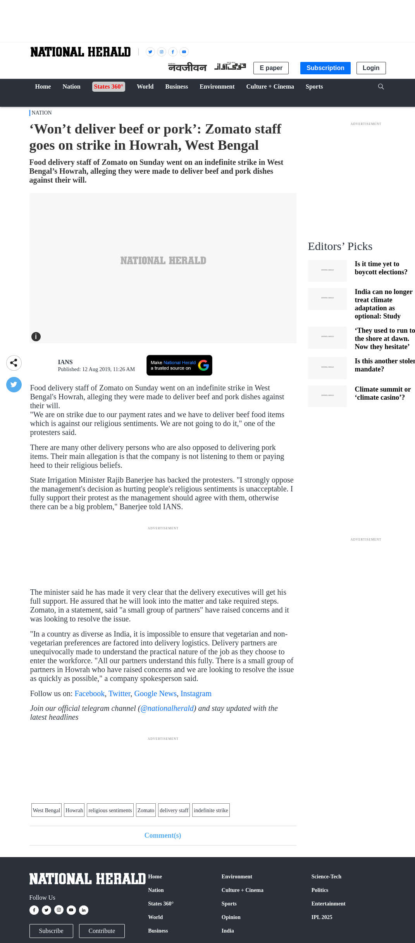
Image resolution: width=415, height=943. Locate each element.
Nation (42, 113)
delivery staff (174, 810)
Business (158, 931)
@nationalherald (166, 708)
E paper (271, 68)
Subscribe (51, 931)
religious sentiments (110, 810)
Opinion (231, 917)
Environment (237, 877)
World (155, 917)
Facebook (90, 693)
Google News (155, 693)
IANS (65, 362)
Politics (320, 890)
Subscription (325, 68)
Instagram (196, 693)
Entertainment (329, 904)
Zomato (146, 810)
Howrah (74, 810)
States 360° (161, 904)
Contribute (102, 931)
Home (155, 877)
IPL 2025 (322, 917)
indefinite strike (211, 810)
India (228, 931)
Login (371, 68)
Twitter (119, 693)
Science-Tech (326, 877)
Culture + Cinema (242, 890)
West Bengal (46, 810)
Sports (229, 904)
